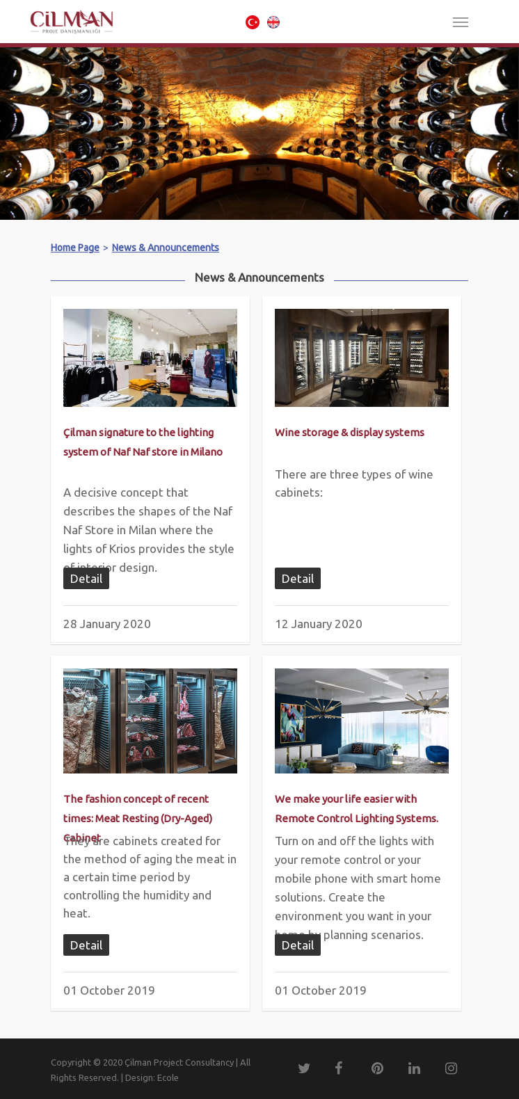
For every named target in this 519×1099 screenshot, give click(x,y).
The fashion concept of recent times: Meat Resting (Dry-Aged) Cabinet (137, 818)
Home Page (75, 247)
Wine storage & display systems (349, 432)
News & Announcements (165, 247)
